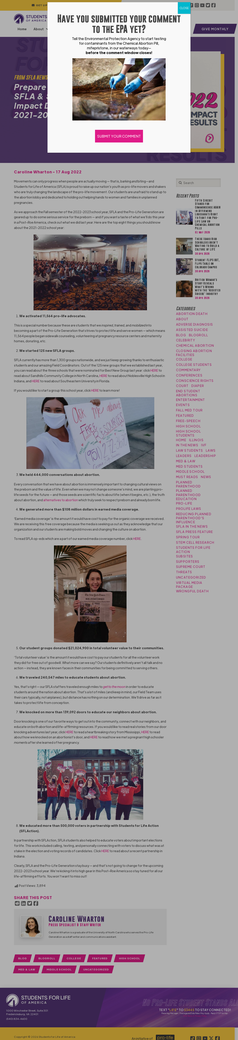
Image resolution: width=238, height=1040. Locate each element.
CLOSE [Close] (184, 8)
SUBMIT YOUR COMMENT (119, 136)
